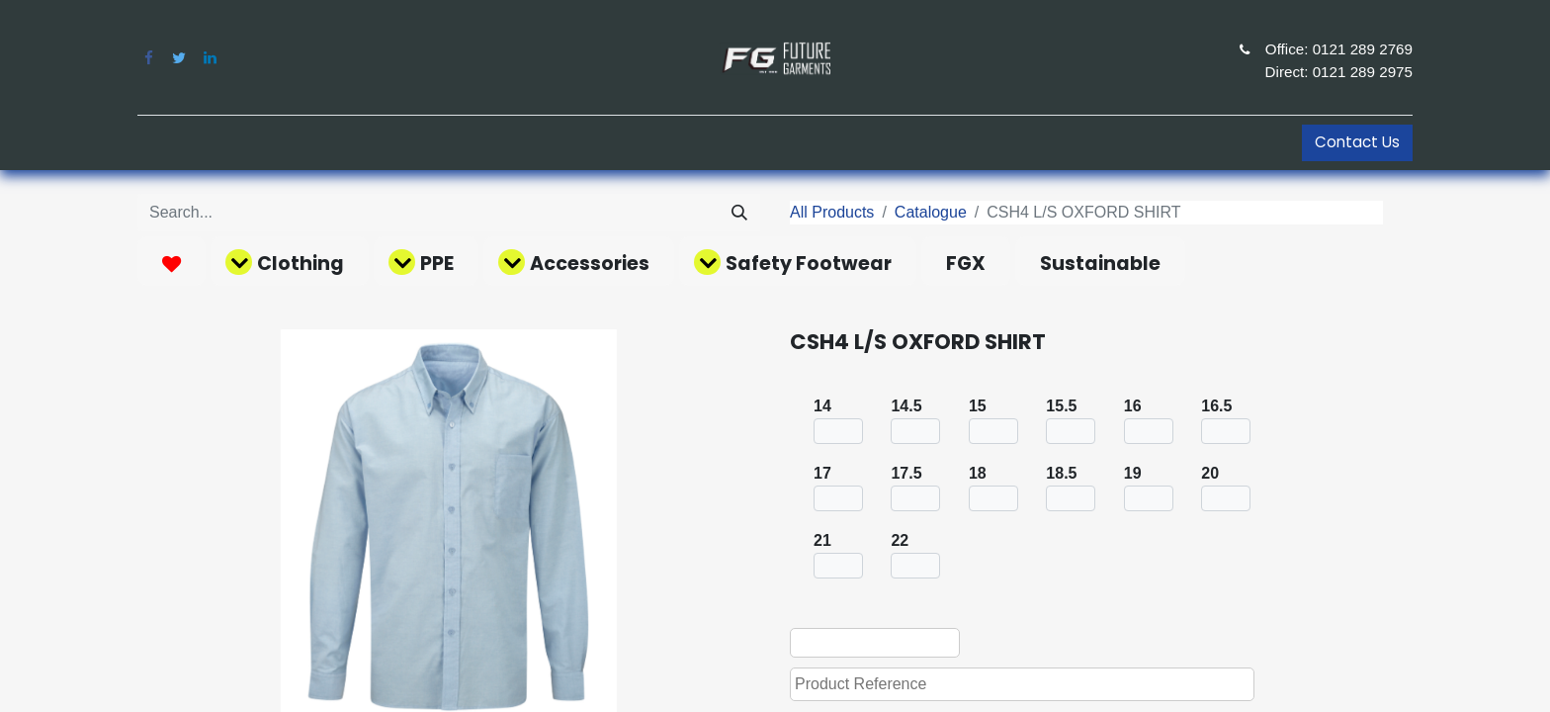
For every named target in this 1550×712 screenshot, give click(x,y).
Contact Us (1357, 142)
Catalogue (931, 212)
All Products (832, 212)
